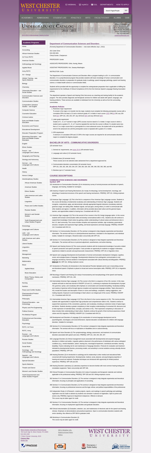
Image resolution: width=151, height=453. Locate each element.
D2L (94, 5)
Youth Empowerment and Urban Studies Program (33, 221)
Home (24, 46)
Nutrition (25, 286)
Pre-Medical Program (29, 315)
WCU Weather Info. (65, 430)
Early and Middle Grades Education (30, 121)
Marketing (25, 258)
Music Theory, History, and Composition (34, 278)
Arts (87, 18)
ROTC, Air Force (28, 327)
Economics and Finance (30, 126)
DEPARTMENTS (106, 5)
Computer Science (28, 110)
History (24, 172)
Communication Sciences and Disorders (32, 97)
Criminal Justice (27, 117)
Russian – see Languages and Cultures (30, 335)
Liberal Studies (27, 243)
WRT (86, 116)
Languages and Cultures (30, 229)
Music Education (30, 273)
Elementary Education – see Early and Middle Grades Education (31, 138)
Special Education (28, 361)
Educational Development (31, 129)
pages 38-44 (76, 150)
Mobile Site (24, 440)
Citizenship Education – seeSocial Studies (31, 91)
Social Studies (27, 343)
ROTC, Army (26, 330)
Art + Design (26, 75)
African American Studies (30, 53)
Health (24, 168)
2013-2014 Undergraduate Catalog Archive (35, 35)
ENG (107, 113)
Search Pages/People (113, 11)
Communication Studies (30, 101)
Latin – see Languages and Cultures (30, 234)
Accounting (26, 50)
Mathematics (26, 261)
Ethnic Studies (27, 147)
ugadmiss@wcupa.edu (122, 35)
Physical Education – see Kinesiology (30, 303)
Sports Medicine (27, 364)
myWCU (83, 5)
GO (126, 10)
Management (26, 254)
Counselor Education (29, 113)
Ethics (60, 435)
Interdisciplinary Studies (30, 179)
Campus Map (25, 438)
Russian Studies (30, 210)
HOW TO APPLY (122, 5)
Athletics (76, 18)
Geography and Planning (30, 156)
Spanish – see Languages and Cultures (30, 356)
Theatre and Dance (28, 368)
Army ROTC (26, 71)
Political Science (27, 311)
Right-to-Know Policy (65, 432)
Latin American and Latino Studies (33, 196)
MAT (57, 116)
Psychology (26, 323)
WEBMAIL (70, 5)
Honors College (27, 175)
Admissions (43, 18)
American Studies (28, 60)
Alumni (117, 18)
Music (24, 265)
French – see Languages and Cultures (30, 151)
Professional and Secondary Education (31, 319)
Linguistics (28, 201)
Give (127, 18)
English (24, 144)
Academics (27, 18)
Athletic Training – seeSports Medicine (29, 79)
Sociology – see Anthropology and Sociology (31, 351)
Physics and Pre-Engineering (32, 307)
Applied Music (27, 67)
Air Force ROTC (27, 57)
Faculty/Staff (102, 18)
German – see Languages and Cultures (30, 164)
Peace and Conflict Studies (34, 206)
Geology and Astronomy (30, 159)
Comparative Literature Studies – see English (30, 105)
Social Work (26, 346)
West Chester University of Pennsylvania (33, 430)
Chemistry (25, 87)
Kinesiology (26, 226)
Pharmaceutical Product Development (30, 294)
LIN (113, 113)
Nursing (24, 283)
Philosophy (26, 299)
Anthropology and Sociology (31, 64)
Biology (24, 83)
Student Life (60, 18)
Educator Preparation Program (32, 133)
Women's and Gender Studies (32, 215)
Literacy (25, 251)
